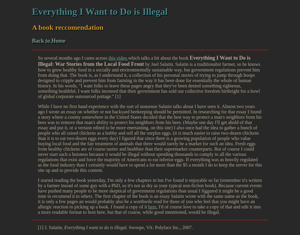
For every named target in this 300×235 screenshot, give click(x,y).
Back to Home (48, 40)
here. (153, 206)
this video (118, 58)
